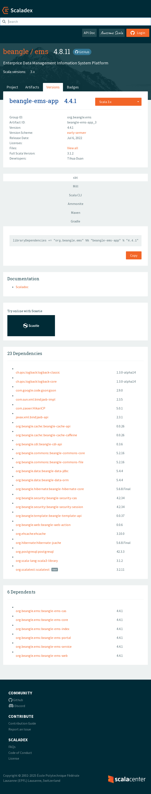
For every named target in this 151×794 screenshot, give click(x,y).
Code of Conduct (20, 753)
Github (15, 700)
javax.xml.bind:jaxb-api (32, 417)
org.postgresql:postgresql (35, 551)
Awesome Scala (112, 32)
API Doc (89, 33)
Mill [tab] (75, 186)
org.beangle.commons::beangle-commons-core (50, 453)
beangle (16, 51)
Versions (53, 87)
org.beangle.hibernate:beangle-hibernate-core (50, 489)
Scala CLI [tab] (75, 195)
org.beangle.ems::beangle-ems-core (42, 620)
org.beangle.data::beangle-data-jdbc (42, 471)
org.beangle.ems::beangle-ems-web (42, 655)
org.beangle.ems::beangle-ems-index (42, 629)
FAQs (12, 747)
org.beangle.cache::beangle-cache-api (43, 426)
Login (138, 33)
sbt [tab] (75, 177)
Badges (73, 87)
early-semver (76, 132)
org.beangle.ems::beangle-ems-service (44, 646)
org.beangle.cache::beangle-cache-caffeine (46, 435)
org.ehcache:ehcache (31, 533)
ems (41, 51)
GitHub (82, 52)
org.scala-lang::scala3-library (37, 560)
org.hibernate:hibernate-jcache (38, 543)
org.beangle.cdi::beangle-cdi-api (39, 444)
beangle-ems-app (34, 101)
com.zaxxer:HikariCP (30, 408)
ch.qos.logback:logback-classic (38, 372)
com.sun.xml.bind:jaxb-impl (35, 399)
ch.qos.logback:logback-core (36, 381)
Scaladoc (22, 287)
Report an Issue (19, 729)
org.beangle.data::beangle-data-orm (42, 480)
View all (72, 148)
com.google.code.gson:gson (36, 390)
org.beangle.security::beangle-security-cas (46, 498)
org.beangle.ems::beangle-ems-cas (41, 611)
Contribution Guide (22, 723)
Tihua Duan (75, 158)
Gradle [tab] (75, 221)
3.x (32, 71)
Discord (16, 706)
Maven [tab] (75, 212)
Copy (133, 255)
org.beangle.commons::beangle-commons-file (49, 462)
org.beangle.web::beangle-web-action (43, 525)
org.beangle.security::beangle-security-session (49, 507)
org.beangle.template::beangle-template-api (49, 516)
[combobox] (118, 102)
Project (12, 87)
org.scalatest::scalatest (33, 569)
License (13, 758)
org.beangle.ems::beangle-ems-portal (43, 637)
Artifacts (32, 87)
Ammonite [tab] (75, 204)
